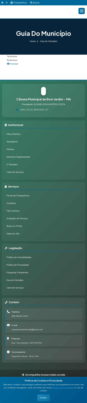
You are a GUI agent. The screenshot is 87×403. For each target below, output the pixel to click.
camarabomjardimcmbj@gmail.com (27, 329)
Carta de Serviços (15, 172)
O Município (12, 164)
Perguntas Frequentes (17, 272)
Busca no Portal (14, 226)
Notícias (10, 149)
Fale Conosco (13, 210)
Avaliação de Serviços (17, 218)
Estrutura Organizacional (18, 157)
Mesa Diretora (13, 134)
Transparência (18, 2)
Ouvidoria (11, 203)
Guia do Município (15, 280)
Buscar (35, 2)
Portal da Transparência (18, 195)
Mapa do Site (13, 233)
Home (33, 41)
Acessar (12, 63)
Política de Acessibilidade (19, 257)
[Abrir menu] (81, 11)
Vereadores (12, 141)
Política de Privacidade (62, 387)
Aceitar (43, 397)
